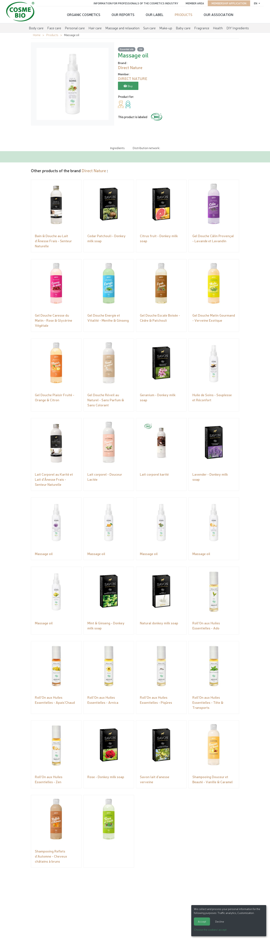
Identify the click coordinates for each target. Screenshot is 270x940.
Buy (128, 86)
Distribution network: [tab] (146, 148)
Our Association (218, 14)
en (254, 3)
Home (36, 35)
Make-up (165, 27)
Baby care (183, 27)
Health (218, 27)
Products (183, 14)
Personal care (75, 27)
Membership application (227, 3)
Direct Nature (94, 170)
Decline (219, 921)
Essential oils (127, 49)
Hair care (95, 27)
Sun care (149, 27)
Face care (54, 27)
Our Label (155, 14)
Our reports (123, 14)
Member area (193, 3)
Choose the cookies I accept (210, 929)
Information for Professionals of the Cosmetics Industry (134, 3)
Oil (140, 49)
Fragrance (201, 27)
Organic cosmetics (83, 14)
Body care (36, 27)
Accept (202, 921)
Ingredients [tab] (117, 148)
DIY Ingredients (237, 27)
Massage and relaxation (122, 27)
